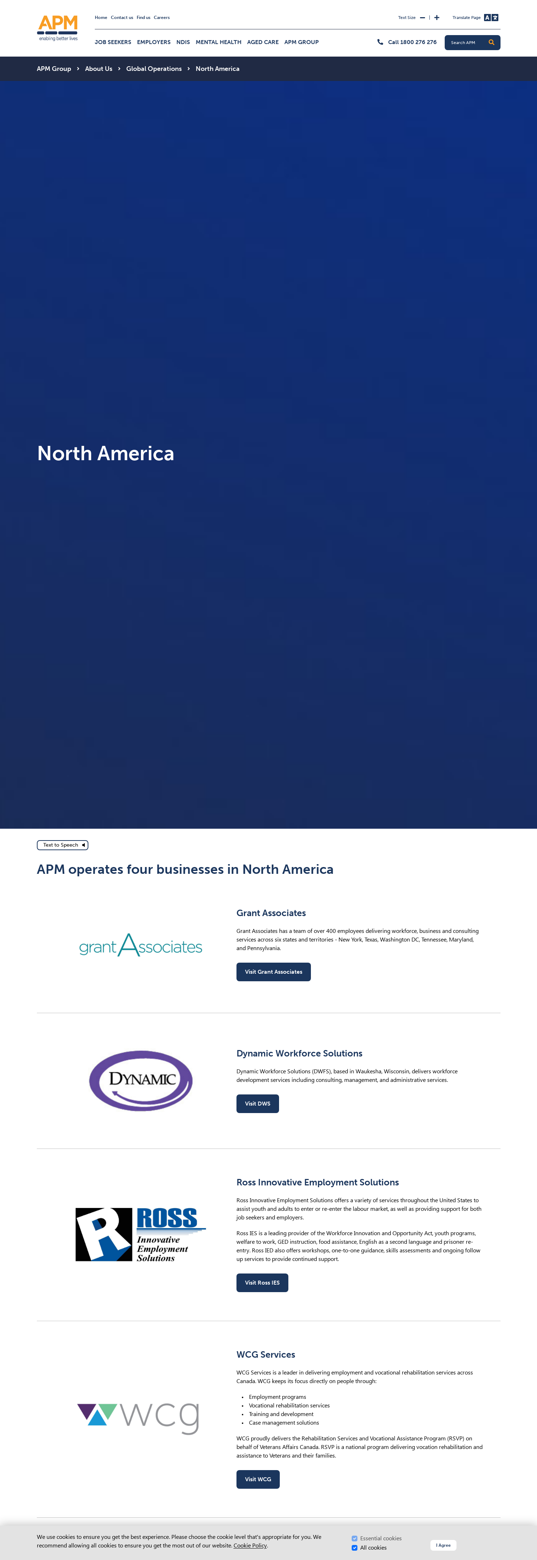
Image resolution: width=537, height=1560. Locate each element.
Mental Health (218, 42)
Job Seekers (113, 42)
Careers (162, 17)
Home (101, 17)
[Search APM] (475, 42)
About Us (98, 69)
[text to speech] (62, 845)
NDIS (183, 42)
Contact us (122, 17)
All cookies (373, 1547)
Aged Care (263, 42)
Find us (143, 17)
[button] (491, 42)
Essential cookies (381, 1538)
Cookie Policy (250, 1545)
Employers (154, 42)
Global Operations (154, 69)
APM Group (301, 42)
